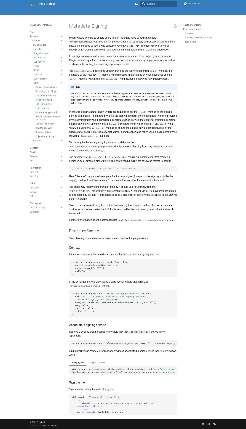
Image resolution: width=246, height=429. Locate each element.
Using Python (78, 362)
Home (33, 11)
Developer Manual (65, 11)
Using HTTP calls (97, 362)
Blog (79, 11)
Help (88, 11)
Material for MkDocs (49, 425)
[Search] (158, 4)
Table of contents (192, 25)
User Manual (46, 11)
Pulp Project (42, 422)
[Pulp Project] (32, 4)
